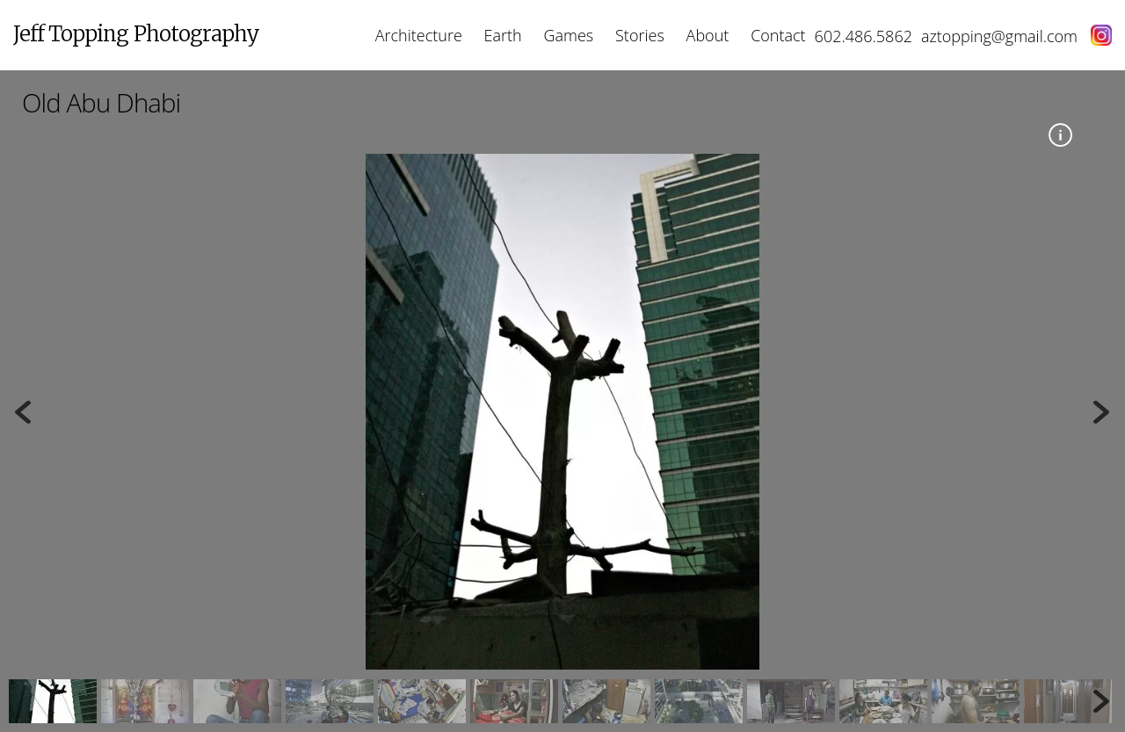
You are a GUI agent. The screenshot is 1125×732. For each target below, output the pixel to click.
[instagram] (1095, 36)
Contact (778, 35)
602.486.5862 (863, 36)
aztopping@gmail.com (999, 36)
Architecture (418, 35)
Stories (639, 35)
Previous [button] (22, 412)
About (707, 35)
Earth (503, 35)
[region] (562, 438)
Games (569, 35)
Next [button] (1102, 412)
